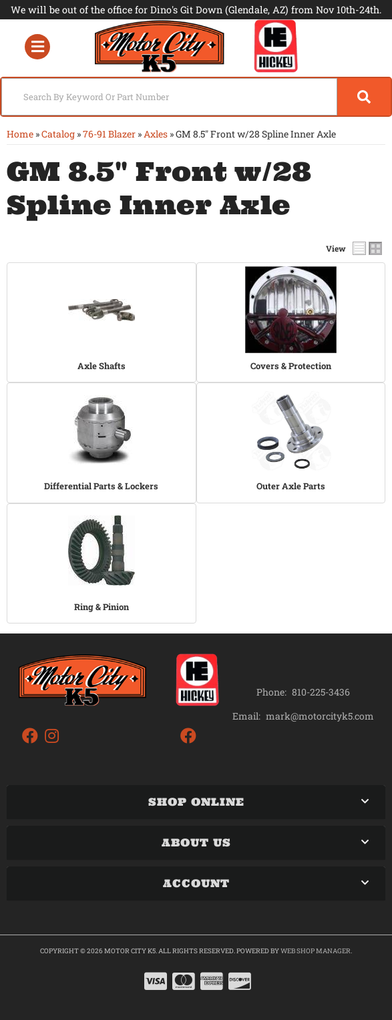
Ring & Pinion (101, 607)
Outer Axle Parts (290, 486)
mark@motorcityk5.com (320, 716)
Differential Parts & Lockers (101, 486)
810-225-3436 (321, 692)
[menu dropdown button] (37, 46)
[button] (196, 97)
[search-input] (169, 97)
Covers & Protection (290, 366)
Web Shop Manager (315, 951)
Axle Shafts (101, 366)
